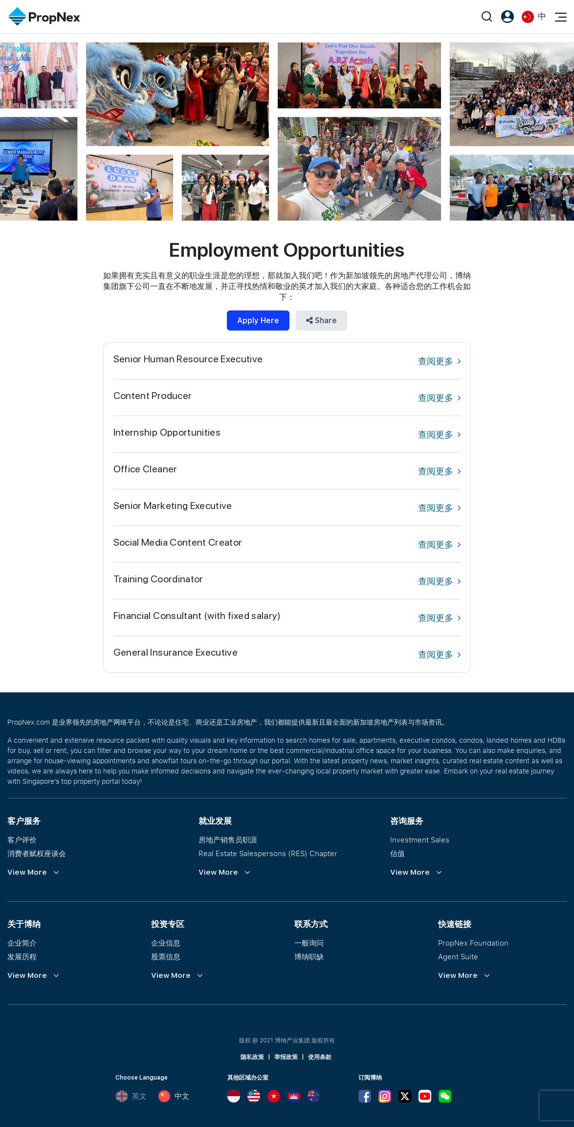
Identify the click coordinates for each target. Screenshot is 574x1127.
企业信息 (165, 943)
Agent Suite (458, 956)
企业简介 (22, 943)
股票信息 (165, 956)
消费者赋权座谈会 (36, 853)
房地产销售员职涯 (228, 839)
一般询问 (309, 943)
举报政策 (286, 1057)
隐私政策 (252, 1057)
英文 (131, 1096)
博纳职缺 (309, 956)
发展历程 (22, 956)
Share (321, 320)
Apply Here (258, 320)
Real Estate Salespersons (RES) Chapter (268, 853)
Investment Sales (419, 839)
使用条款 (319, 1057)
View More (27, 872)
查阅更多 (439, 361)
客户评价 (22, 839)
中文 (173, 1096)
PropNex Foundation (473, 943)
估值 (397, 853)
